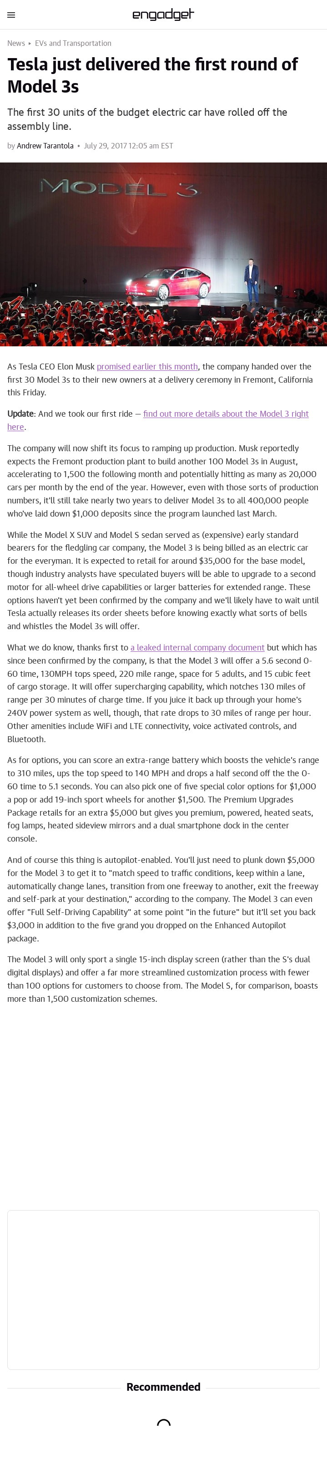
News (16, 43)
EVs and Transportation (73, 43)
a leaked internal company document (198, 648)
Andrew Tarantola (45, 146)
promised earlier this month (147, 367)
